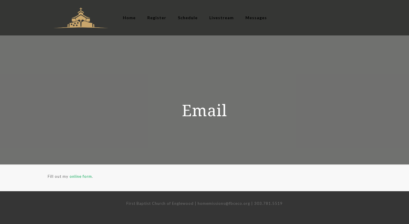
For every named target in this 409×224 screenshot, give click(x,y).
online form (81, 176)
